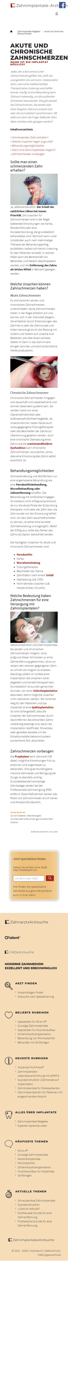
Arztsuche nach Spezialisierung (36, 996)
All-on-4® (23, 1150)
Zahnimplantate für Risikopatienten (39, 1088)
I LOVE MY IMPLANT (29, 1209)
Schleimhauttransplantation (34, 1034)
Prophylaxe (22, 756)
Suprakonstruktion (29, 1204)
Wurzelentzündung (28, 563)
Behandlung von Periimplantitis (36, 1038)
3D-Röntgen (25, 1175)
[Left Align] (11, 812)
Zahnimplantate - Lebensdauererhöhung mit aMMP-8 (38, 1073)
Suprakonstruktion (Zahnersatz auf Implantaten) (38, 1082)
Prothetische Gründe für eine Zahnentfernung (35, 1223)
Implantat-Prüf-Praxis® (31, 1067)
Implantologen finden (30, 992)
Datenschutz (52, 1250)
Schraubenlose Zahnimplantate (36, 1200)
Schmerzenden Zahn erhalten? (30, 137)
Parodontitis (24, 554)
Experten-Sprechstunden (32, 1125)
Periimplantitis (26, 1163)
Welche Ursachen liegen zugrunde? (32, 141)
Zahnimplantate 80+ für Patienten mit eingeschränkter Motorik (40, 1094)
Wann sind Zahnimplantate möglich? (34, 150)
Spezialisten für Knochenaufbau (36, 1030)
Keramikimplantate (29, 1159)
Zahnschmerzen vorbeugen (28, 154)
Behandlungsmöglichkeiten (28, 145)
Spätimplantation (43, 707)
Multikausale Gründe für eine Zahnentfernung (35, 1215)
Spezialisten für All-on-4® (32, 1021)
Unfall (50, 575)
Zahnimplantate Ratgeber (28, 31)
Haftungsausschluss (49, 1255)
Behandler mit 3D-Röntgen (33, 1042)
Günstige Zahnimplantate (33, 1025)
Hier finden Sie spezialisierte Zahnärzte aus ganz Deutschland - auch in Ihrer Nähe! (33, 891)
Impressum (36, 1250)
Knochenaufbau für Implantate (36, 1171)
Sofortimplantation (45, 691)
